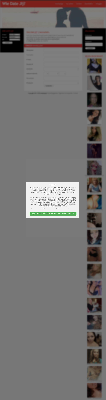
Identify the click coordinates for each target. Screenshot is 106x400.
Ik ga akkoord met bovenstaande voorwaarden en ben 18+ (53, 213)
